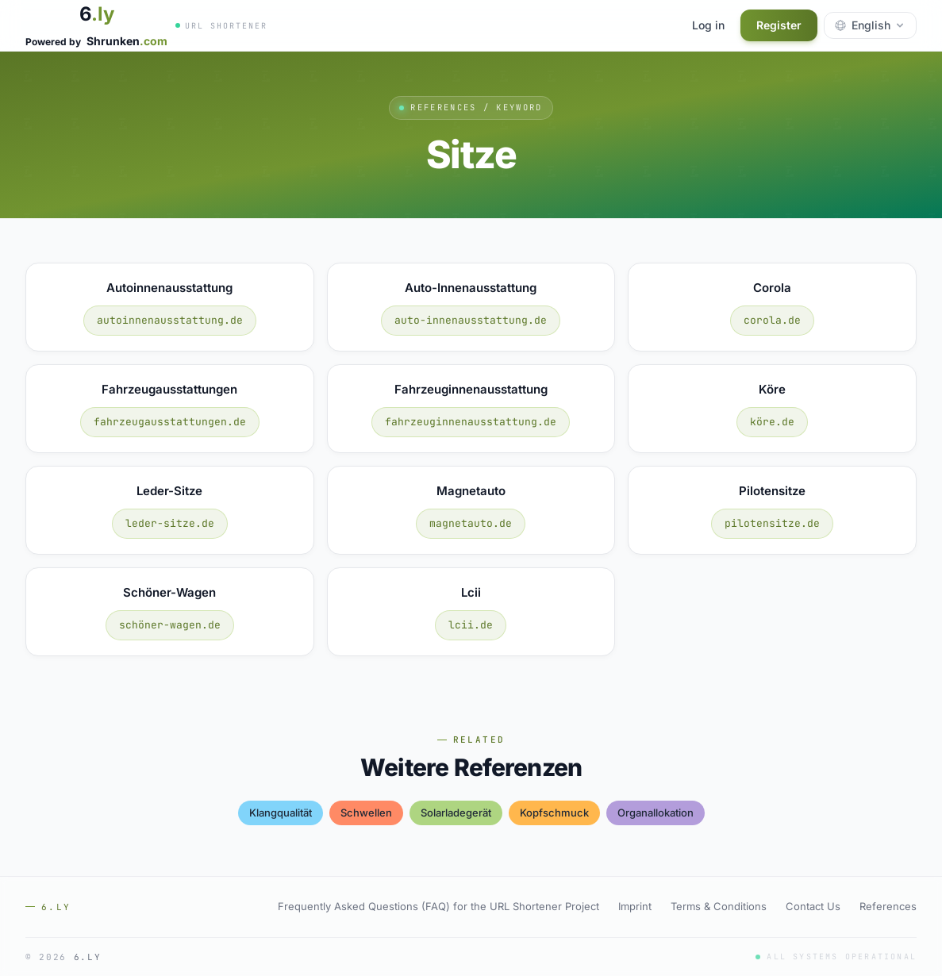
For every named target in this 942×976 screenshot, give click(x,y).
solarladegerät (456, 812)
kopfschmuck (554, 812)
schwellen (366, 812)
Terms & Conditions (719, 906)
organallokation (655, 812)
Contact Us (813, 906)
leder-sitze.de (169, 523)
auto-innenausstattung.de (470, 320)
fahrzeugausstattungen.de (170, 421)
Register (779, 25)
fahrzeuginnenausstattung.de (470, 421)
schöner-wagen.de (170, 625)
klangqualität (280, 812)
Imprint (635, 906)
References (888, 906)
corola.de (772, 320)
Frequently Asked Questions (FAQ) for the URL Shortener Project (438, 906)
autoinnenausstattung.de (170, 320)
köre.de (772, 421)
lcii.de (470, 625)
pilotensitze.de (772, 523)
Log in (708, 25)
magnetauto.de (470, 523)
